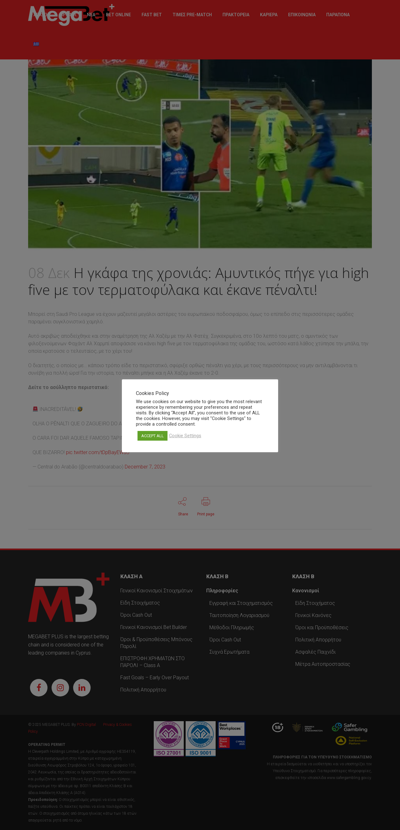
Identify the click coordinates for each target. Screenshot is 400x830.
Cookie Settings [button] (185, 435)
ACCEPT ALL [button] (152, 435)
